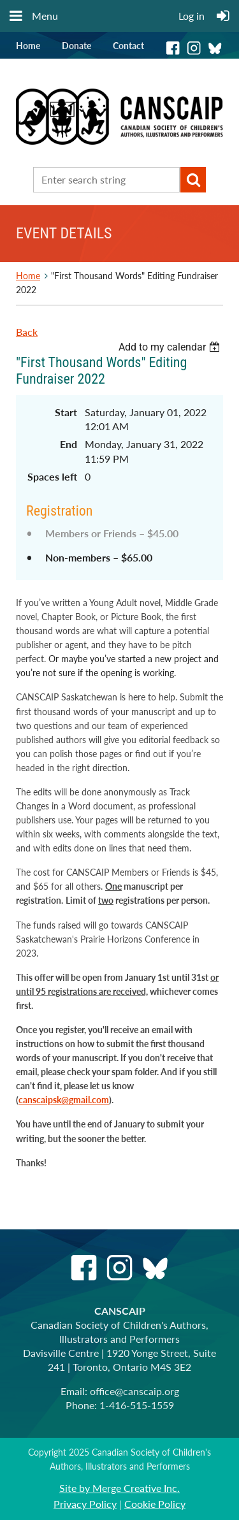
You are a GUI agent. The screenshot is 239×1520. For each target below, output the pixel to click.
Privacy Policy (85, 1504)
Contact (128, 45)
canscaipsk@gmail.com (63, 1099)
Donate (76, 45)
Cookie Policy (154, 1504)
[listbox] (171, 347)
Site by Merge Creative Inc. (119, 1488)
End (68, 444)
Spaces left (52, 476)
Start (66, 412)
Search (193, 179)
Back (27, 332)
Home (28, 45)
